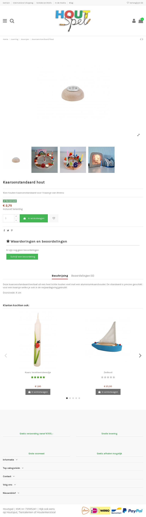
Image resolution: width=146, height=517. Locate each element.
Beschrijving (60, 275)
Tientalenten (26, 512)
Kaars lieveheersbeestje (38, 372)
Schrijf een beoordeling (22, 256)
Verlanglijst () (135, 3)
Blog (71, 3)
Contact (6, 3)
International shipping (23, 3)
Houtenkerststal (46, 512)
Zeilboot (108, 372)
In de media (60, 3)
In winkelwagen (33, 218)
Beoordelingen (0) (82, 275)
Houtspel (8, 509)
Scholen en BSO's (44, 3)
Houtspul (12, 512)
